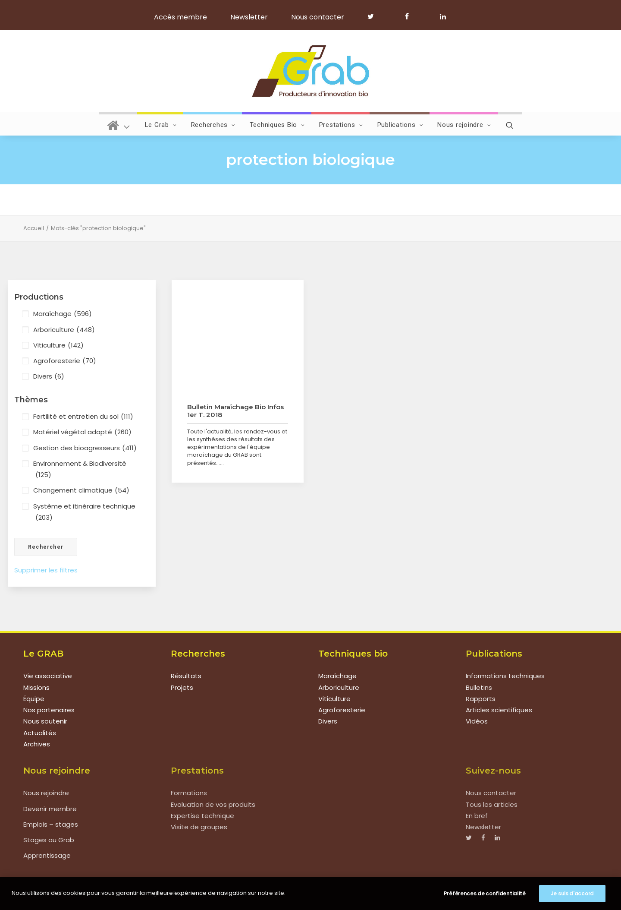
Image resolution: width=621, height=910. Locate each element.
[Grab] (310, 71)
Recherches (213, 125)
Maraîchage (62, 313)
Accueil (33, 228)
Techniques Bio (277, 125)
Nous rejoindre (464, 125)
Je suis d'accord (572, 893)
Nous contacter (317, 17)
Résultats (186, 675)
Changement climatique (81, 490)
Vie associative (47, 675)
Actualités (39, 732)
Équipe (33, 698)
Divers (48, 376)
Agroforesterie (64, 361)
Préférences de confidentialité (485, 893)
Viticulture (58, 345)
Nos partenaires (49, 709)
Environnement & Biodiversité (79, 470)
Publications (400, 125)
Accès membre (180, 17)
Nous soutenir (45, 721)
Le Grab (161, 125)
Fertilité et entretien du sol (83, 416)
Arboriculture (64, 329)
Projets (182, 687)
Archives (36, 744)
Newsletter (249, 17)
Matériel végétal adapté (82, 432)
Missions (36, 687)
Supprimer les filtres (46, 570)
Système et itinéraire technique (84, 513)
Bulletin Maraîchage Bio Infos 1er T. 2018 (235, 411)
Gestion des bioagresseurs (85, 448)
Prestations (341, 125)
